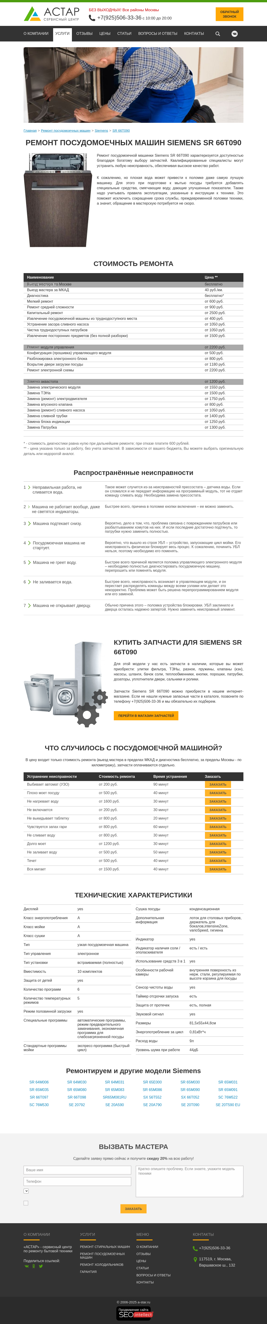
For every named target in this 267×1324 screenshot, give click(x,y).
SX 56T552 (152, 1097)
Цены (104, 34)
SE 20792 (77, 1105)
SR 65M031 (228, 1082)
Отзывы (84, 34)
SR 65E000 (152, 1082)
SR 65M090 (190, 1090)
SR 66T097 (39, 1097)
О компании (36, 34)
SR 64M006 (39, 1082)
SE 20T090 (190, 1105)
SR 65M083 (114, 1090)
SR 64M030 (77, 1082)
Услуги (62, 34)
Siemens (101, 130)
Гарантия (88, 1272)
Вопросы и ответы (157, 34)
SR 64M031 (114, 1082)
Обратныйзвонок (229, 14)
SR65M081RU (114, 1097)
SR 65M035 (39, 1090)
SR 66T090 (121, 130)
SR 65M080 (77, 1090)
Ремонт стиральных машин (105, 1247)
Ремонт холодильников (101, 1264)
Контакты (194, 34)
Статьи (124, 34)
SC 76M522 (228, 1097)
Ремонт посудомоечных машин (65, 130)
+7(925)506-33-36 (119, 17)
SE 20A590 (114, 1105)
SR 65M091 (228, 1090)
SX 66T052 (190, 1097)
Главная (30, 130)
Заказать (218, 782)
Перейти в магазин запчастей (146, 716)
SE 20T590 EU (228, 1105)
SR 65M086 (152, 1090)
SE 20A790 (152, 1105)
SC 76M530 (39, 1105)
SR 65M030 (190, 1082)
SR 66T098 (77, 1097)
